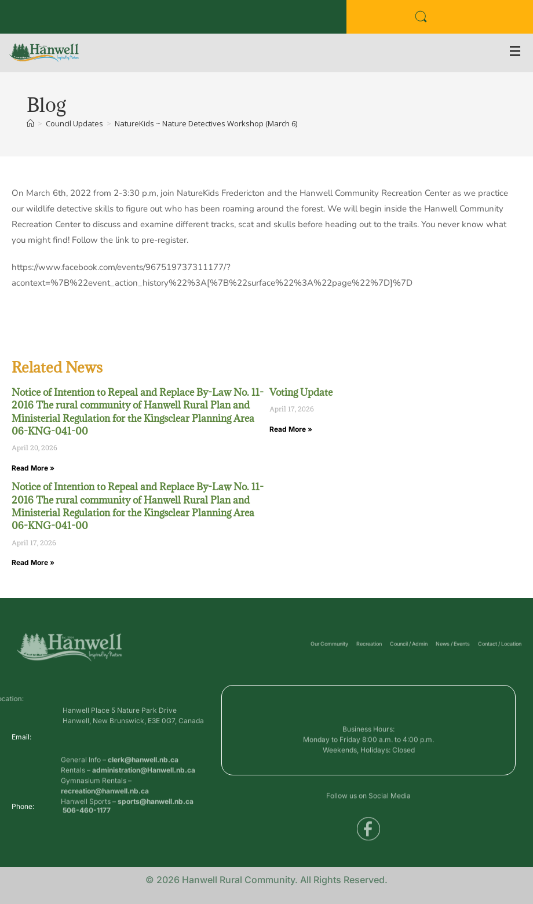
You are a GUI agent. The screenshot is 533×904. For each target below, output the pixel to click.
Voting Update (301, 392)
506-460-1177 (87, 814)
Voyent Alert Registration (191, 20)
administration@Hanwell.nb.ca (143, 796)
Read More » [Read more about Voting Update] (290, 429)
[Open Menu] (515, 52)
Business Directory (43, 20)
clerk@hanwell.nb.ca (143, 785)
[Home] (30, 123)
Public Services (112, 20)
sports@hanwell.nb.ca (156, 827)
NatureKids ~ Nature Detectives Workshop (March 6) (206, 123)
